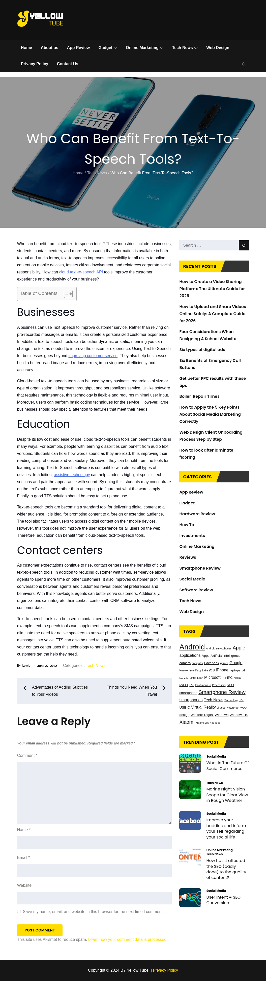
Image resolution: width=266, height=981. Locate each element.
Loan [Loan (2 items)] (200, 677)
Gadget (108, 47)
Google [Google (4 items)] (235, 663)
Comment (27, 755)
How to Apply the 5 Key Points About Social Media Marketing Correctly (210, 414)
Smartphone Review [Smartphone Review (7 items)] (221, 692)
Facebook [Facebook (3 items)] (211, 663)
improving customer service (92, 356)
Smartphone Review (199, 568)
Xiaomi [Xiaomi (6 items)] (186, 722)
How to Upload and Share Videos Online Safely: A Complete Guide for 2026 (212, 314)
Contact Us (67, 64)
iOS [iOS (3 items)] (212, 670)
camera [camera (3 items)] (185, 663)
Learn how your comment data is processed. (128, 939)
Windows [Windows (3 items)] (222, 715)
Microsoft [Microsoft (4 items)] (212, 677)
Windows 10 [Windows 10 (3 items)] (239, 715)
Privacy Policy (34, 64)
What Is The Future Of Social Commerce (227, 766)
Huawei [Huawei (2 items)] (183, 670)
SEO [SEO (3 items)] (230, 685)
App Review (78, 47)
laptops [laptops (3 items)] (235, 670)
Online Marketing (144, 47)
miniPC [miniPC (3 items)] (227, 678)
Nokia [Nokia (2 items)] (237, 677)
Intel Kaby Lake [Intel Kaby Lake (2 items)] (198, 670)
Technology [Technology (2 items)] (231, 700)
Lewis (26, 665)
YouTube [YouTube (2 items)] (215, 722)
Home (26, 47)
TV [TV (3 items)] (241, 700)
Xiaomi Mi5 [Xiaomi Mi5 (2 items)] (202, 722)
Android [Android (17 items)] (192, 647)
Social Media (192, 579)
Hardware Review (197, 514)
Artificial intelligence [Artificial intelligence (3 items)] (226, 656)
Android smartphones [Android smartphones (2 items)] (218, 648)
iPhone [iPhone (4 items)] (222, 670)
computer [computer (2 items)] (197, 663)
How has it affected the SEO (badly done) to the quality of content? (226, 869)
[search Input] (214, 245)
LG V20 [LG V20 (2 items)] (183, 677)
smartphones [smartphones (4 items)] (190, 700)
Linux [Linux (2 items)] (193, 677)
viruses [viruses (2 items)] (221, 707)
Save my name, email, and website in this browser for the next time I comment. (93, 912)
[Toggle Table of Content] (65, 294)
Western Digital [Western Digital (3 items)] (202, 715)
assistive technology (72, 475)
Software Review (196, 590)
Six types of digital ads (202, 350)
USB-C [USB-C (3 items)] (184, 707)
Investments (192, 536)
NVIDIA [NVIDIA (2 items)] (183, 685)
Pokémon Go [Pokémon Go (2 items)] (203, 685)
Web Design (217, 47)
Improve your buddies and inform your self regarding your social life (226, 828)
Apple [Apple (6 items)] (239, 647)
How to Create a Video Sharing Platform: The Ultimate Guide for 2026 (212, 289)
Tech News (184, 47)
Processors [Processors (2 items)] (218, 685)
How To (186, 525)
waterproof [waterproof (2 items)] (233, 707)
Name (24, 830)
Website (24, 885)
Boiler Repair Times (199, 396)
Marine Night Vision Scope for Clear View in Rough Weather (227, 795)
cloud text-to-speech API (81, 272)
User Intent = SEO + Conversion (225, 900)
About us (49, 47)
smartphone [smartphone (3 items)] (188, 693)
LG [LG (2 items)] (243, 670)
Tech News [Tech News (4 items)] (213, 700)
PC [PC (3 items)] (191, 685)
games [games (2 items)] (224, 663)
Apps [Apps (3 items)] (206, 656)
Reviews (187, 557)
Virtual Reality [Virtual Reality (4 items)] (203, 707)
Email (23, 857)
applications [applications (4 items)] (189, 655)
